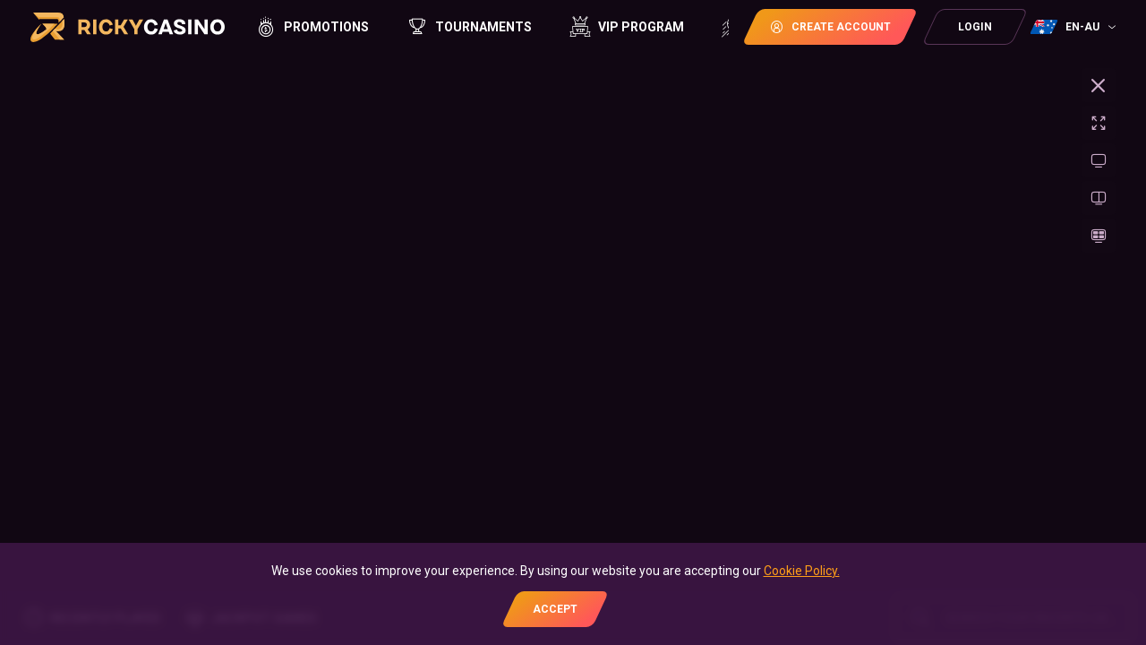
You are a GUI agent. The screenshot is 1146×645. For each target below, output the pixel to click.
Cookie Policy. (802, 570)
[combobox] (1075, 27)
